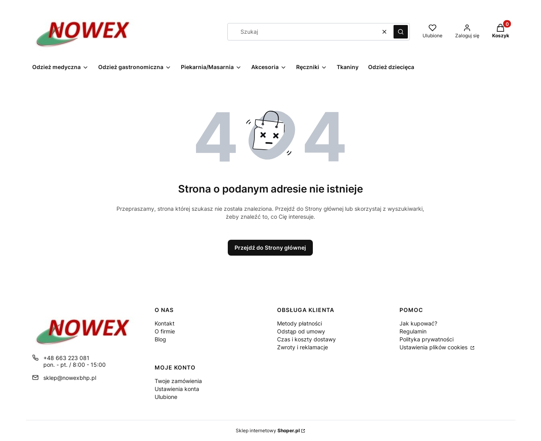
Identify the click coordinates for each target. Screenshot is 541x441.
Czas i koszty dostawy (306, 339)
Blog (160, 339)
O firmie (165, 331)
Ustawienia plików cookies (434, 347)
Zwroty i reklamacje (302, 347)
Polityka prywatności (426, 339)
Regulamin (413, 331)
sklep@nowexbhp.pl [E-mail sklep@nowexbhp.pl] (69, 377)
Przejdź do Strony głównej (270, 247)
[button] (401, 32)
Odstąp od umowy (301, 331)
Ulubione (166, 396)
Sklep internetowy (268, 430)
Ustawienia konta (177, 388)
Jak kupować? (418, 323)
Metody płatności (299, 323)
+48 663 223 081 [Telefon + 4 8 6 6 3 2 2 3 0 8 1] (66, 357)
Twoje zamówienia (178, 380)
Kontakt (165, 323)
